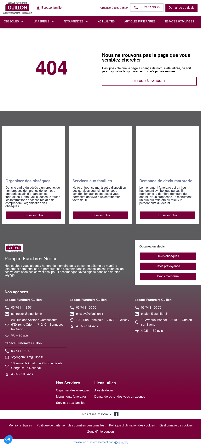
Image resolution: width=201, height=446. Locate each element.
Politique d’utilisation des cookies (132, 425)
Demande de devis (181, 7)
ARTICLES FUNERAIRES (139, 21)
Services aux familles (70, 403)
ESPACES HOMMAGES (179, 21)
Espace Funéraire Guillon (23, 300)
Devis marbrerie (168, 276)
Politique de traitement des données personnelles (70, 425)
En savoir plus (33, 215)
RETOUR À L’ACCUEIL (52, 81)
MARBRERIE (41, 21)
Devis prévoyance (167, 266)
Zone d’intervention (100, 431)
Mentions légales (20, 425)
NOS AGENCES (73, 21)
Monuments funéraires (71, 396)
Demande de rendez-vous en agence (119, 396)
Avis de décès (104, 390)
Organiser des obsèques (73, 390)
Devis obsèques (168, 256)
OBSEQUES (11, 21)
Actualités (106, 21)
